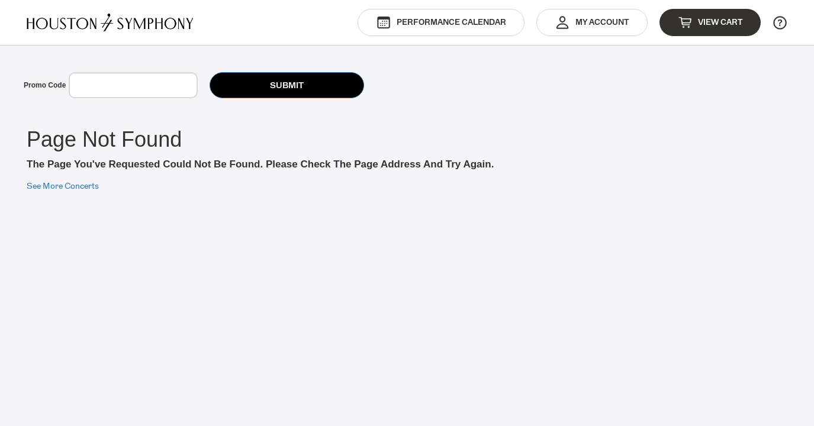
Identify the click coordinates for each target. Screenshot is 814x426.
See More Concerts (63, 186)
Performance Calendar (441, 22)
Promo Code (45, 85)
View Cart (710, 22)
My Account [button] (592, 22)
